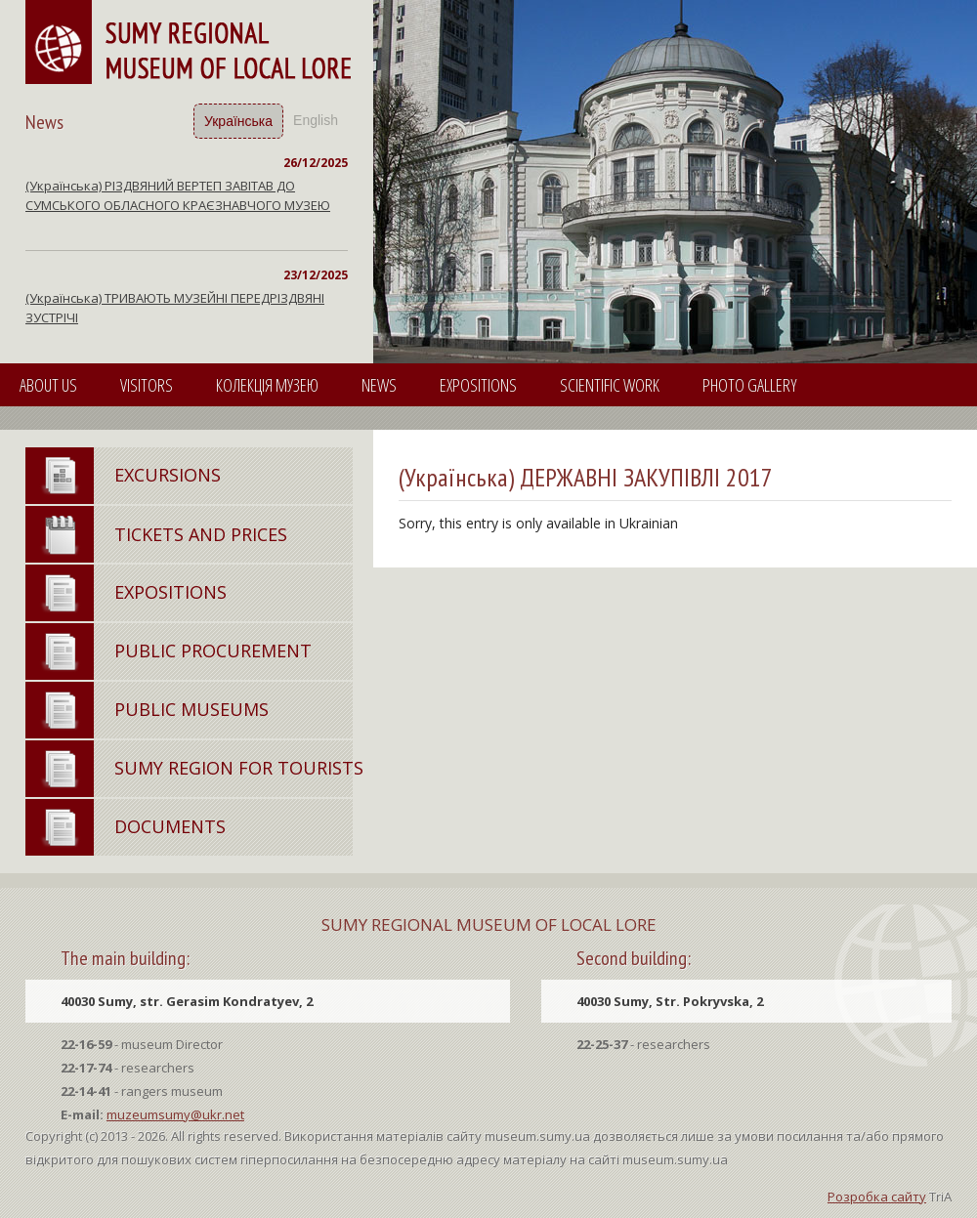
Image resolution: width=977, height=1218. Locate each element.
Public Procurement (213, 650)
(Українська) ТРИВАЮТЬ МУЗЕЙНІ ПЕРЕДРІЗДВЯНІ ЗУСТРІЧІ (174, 307)
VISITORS (146, 385)
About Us (48, 385)
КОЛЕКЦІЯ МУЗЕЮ (267, 385)
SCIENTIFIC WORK (609, 385)
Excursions (167, 474)
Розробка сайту (877, 1196)
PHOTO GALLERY (749, 385)
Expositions (478, 385)
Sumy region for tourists (238, 767)
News (379, 385)
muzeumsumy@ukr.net (175, 1114)
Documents (170, 826)
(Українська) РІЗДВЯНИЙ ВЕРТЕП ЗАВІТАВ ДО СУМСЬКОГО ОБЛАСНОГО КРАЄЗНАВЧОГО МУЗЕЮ (177, 195)
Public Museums (191, 709)
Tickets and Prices (200, 534)
